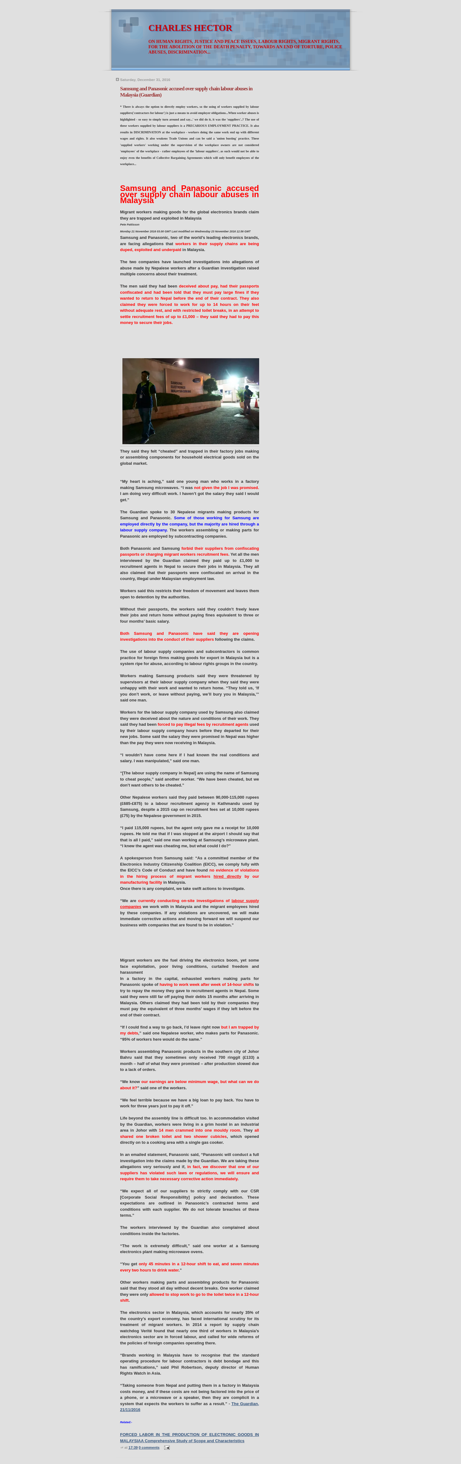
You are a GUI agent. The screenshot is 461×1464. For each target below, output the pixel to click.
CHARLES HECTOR (190, 28)
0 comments (149, 1447)
